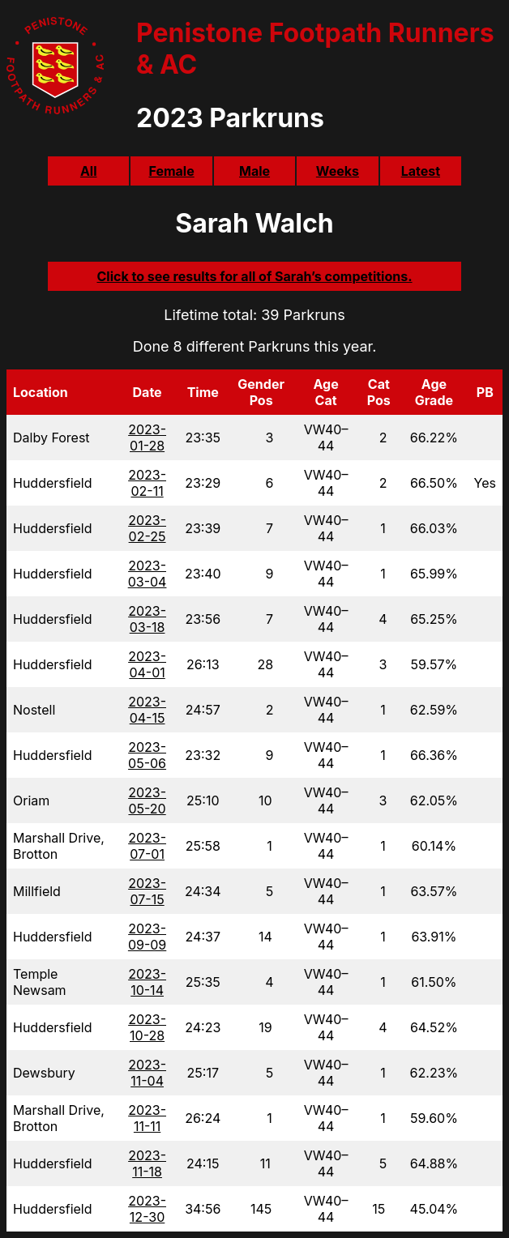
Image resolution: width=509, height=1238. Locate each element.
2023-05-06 (147, 755)
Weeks (337, 171)
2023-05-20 (147, 800)
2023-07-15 (147, 891)
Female (171, 171)
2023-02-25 (147, 528)
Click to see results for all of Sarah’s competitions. (254, 276)
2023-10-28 (147, 1027)
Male (254, 171)
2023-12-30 (147, 1209)
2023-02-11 (147, 483)
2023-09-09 (147, 936)
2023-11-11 (147, 1118)
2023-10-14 (147, 982)
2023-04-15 (147, 710)
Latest (420, 171)
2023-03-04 (147, 573)
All (88, 171)
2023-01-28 (147, 437)
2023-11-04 (147, 1073)
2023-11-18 (147, 1163)
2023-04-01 (147, 664)
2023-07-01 (147, 846)
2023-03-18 (147, 619)
